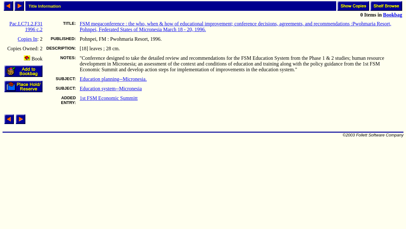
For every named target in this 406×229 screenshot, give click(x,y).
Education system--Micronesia (111, 88)
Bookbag (392, 14)
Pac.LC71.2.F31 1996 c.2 (26, 26)
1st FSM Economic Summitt (109, 98)
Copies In (27, 39)
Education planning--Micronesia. (113, 79)
